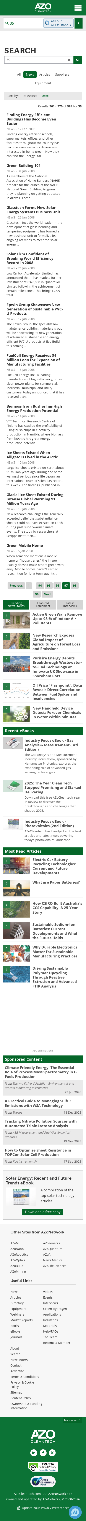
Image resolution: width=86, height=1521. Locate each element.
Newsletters (19, 1360)
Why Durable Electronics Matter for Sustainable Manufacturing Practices (54, 952)
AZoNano (17, 1249)
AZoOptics (17, 1260)
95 (48, 585)
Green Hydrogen (55, 1309)
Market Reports (21, 1320)
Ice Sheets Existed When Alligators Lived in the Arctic (32, 454)
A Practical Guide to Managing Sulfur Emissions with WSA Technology (38, 1103)
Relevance (30, 96)
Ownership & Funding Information (26, 1406)
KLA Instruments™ (25, 1161)
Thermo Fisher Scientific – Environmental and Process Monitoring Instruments (39, 1085)
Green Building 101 (23, 165)
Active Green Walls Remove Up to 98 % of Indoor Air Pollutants (57, 619)
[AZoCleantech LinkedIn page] (33, 1452)
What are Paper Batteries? (56, 882)
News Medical (53, 1260)
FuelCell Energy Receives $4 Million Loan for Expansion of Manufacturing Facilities (33, 360)
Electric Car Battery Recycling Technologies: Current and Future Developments (54, 866)
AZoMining (18, 1271)
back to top (72, 1420)
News (14, 1292)
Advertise (17, 1371)
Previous (16, 585)
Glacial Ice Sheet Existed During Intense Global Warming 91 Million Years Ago (34, 499)
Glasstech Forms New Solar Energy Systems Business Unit (33, 209)
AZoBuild (16, 1266)
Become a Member (56, 1343)
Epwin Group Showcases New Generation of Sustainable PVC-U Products (34, 309)
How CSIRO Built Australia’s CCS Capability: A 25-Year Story (57, 908)
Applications (52, 1314)
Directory (17, 1303)
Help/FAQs (50, 1331)
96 (57, 585)
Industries (50, 1320)
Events (48, 1297)
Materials (50, 1326)
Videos (48, 1292)
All (19, 74)
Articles (44, 74)
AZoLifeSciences (54, 1266)
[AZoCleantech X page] (52, 1452)
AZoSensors (51, 1243)
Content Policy (20, 1398)
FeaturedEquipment (43, 604)
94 (40, 585)
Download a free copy (42, 1211)
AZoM (14, 1243)
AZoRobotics (19, 1254)
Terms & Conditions (24, 1377)
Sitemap (16, 1392)
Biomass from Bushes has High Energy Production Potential (34, 408)
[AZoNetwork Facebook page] (43, 1452)
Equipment (43, 83)
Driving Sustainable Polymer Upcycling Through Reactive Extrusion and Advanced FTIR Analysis (54, 977)
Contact (15, 1365)
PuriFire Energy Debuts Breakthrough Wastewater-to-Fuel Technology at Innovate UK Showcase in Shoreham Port (57, 666)
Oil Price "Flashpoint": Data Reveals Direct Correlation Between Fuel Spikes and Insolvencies (57, 692)
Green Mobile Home (24, 545)
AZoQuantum (52, 1249)
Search (15, 1354)
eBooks (15, 1331)
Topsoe (17, 1112)
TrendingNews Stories (16, 604)
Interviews (50, 1303)
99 (37, 594)
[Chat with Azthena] (75, 1512)
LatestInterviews (70, 604)
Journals (16, 1337)
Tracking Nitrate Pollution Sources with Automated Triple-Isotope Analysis (41, 1123)
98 (74, 585)
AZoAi (47, 1254)
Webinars (17, 1314)
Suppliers (62, 74)
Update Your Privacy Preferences (43, 1508)
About (14, 1348)
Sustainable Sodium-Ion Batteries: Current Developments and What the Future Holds (54, 931)
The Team (50, 1337)
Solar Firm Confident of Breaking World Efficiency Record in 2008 (30, 258)
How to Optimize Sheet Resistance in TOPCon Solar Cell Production (38, 1152)
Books (14, 1326)
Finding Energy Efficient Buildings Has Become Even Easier (31, 119)
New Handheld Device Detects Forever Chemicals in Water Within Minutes (56, 713)
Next (47, 594)
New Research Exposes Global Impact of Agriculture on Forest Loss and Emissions (56, 642)
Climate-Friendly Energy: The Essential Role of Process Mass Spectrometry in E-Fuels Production (41, 1072)
